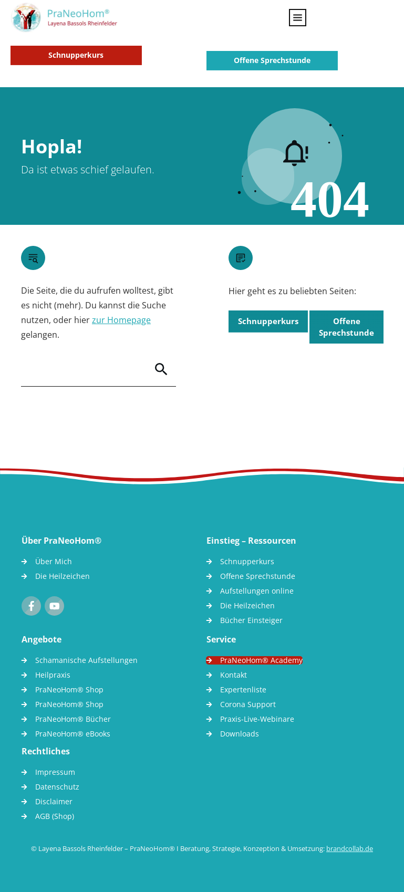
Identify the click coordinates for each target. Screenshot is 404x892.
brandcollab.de (349, 848)
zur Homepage (121, 320)
